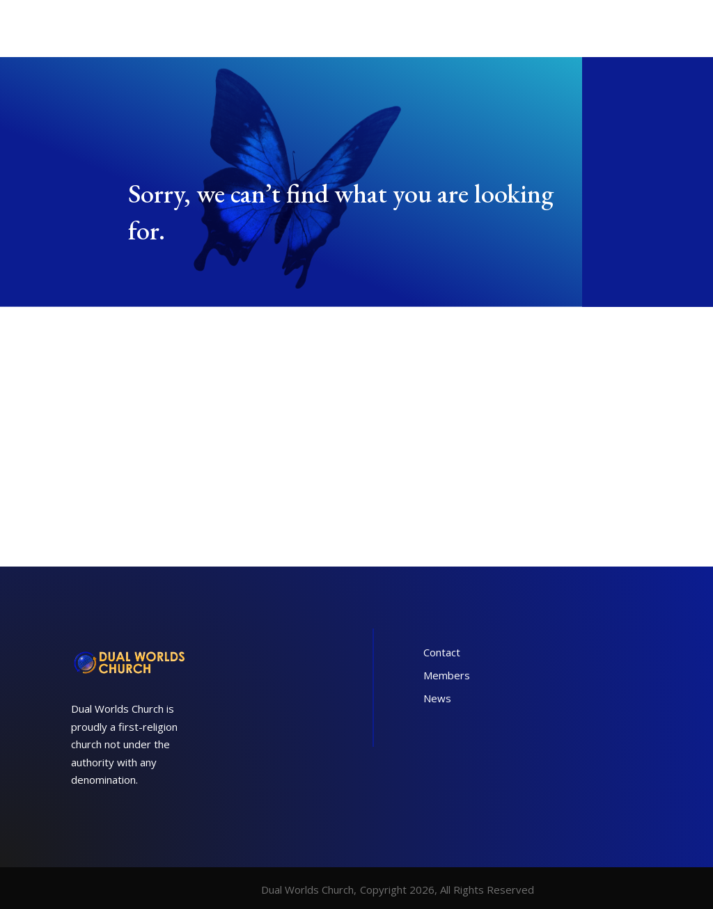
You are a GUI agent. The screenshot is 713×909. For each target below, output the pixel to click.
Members (446, 675)
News (437, 698)
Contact (441, 652)
